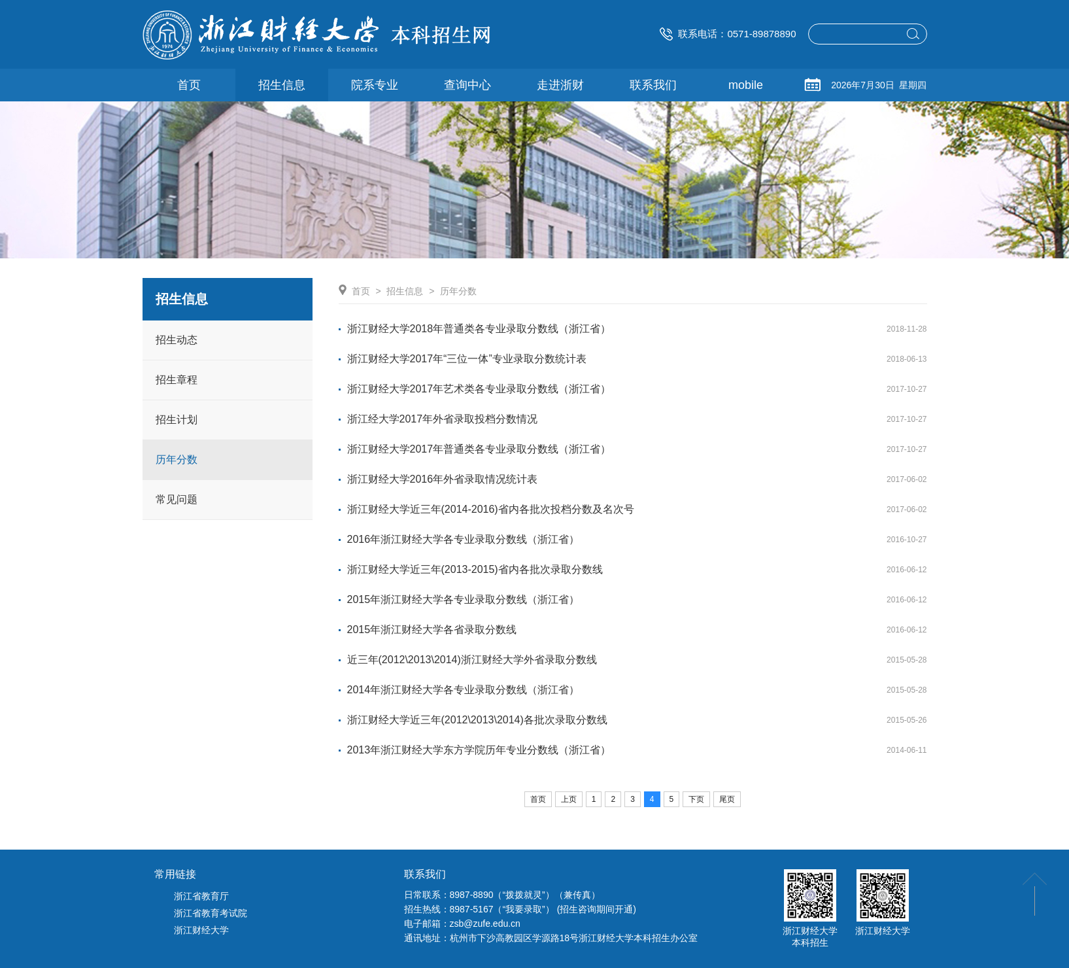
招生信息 (404, 291)
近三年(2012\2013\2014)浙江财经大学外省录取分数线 (472, 659)
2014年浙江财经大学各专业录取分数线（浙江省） (463, 689)
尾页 (727, 799)
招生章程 (176, 379)
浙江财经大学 (201, 930)
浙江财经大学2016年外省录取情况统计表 (442, 479)
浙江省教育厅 (201, 896)
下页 (696, 799)
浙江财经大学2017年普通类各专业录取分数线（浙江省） (479, 449)
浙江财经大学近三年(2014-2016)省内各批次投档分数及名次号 (490, 509)
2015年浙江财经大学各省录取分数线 (432, 629)
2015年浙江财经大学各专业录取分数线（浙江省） (463, 599)
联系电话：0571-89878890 (728, 33)
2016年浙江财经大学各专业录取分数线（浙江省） (463, 539)
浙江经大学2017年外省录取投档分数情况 (442, 418)
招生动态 (176, 339)
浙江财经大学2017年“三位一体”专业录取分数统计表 (466, 358)
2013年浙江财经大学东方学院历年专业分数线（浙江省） (479, 749)
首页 (361, 291)
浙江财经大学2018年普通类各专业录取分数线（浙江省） (479, 328)
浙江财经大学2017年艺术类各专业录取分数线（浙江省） (479, 388)
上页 (569, 799)
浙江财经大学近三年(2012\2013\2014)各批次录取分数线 (477, 719)
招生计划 (176, 419)
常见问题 (176, 499)
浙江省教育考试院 (210, 913)
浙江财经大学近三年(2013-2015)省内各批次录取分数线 (475, 569)
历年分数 (176, 459)
